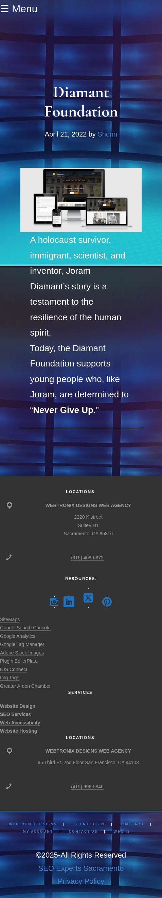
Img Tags (9, 677)
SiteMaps (10, 619)
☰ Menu (18, 8)
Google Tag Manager (22, 644)
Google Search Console (25, 627)
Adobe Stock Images (22, 652)
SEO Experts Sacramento (81, 868)
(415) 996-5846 (87, 786)
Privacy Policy (81, 881)
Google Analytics (17, 636)
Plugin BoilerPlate (19, 661)
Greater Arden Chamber (25, 686)
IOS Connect (13, 669)
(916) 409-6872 (87, 557)
